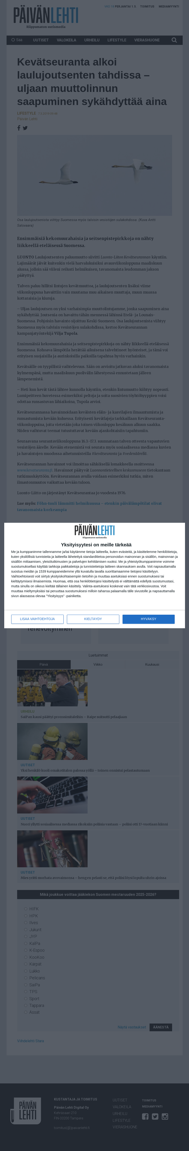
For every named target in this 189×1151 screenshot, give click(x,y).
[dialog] (94, 575)
